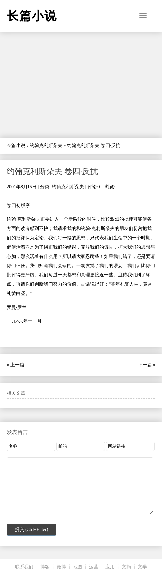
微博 (61, 566)
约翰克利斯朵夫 (46, 145)
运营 (93, 566)
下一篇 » (147, 364)
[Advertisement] (81, 84)
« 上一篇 (15, 364)
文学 (142, 566)
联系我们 (24, 566)
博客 (45, 566)
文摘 (126, 566)
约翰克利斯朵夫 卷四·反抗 (52, 171)
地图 (77, 566)
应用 (110, 566)
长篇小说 (16, 145)
